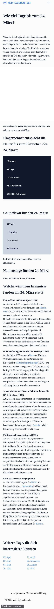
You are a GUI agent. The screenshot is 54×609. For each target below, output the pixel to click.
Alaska (43, 308)
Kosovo (39, 524)
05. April (7, 561)
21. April (31, 557)
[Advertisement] (27, 94)
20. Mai (30, 568)
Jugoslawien (27, 486)
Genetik (36, 425)
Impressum (19, 593)
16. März (7, 568)
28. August (32, 565)
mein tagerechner (17, 3)
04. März (7, 565)
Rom (31, 355)
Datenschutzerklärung (36, 593)
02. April (7, 557)
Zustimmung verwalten (12, 606)
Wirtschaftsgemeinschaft (27, 363)
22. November (33, 561)
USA (5, 311)
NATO (34, 482)
